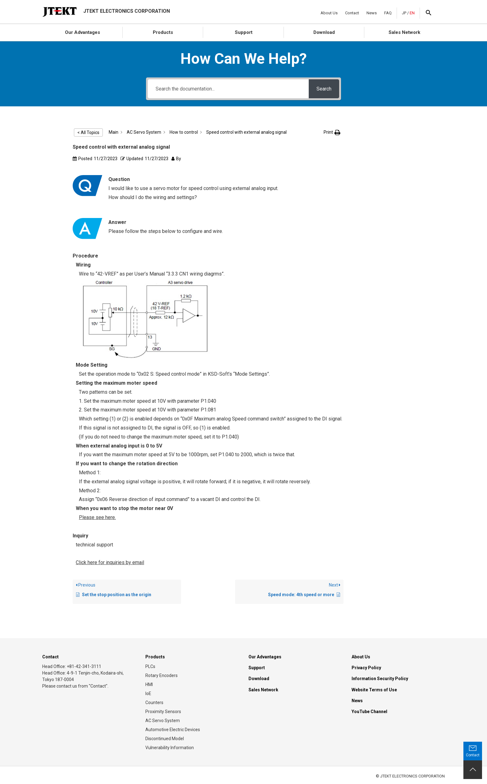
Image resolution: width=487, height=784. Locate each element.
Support (244, 32)
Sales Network (404, 32)
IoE (148, 693)
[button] (332, 132)
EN (412, 13)
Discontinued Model (164, 738)
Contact (352, 13)
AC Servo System (162, 720)
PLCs (150, 666)
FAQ (388, 13)
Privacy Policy (366, 667)
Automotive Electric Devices (172, 729)
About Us (329, 13)
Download (324, 32)
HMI (149, 684)
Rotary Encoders (161, 675)
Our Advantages (82, 32)
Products (163, 32)
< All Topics (88, 132)
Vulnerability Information (169, 747)
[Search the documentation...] (228, 88)
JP (404, 13)
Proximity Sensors (163, 711)
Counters (154, 702)
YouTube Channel (369, 711)
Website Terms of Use (374, 689)
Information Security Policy (380, 678)
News (371, 13)
